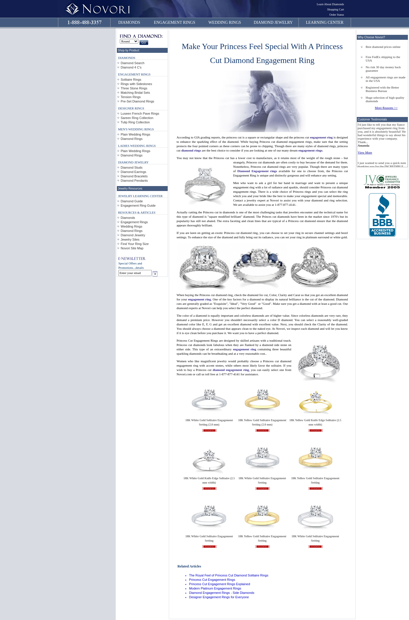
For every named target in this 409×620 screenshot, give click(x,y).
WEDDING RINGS (224, 22)
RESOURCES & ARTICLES (136, 212)
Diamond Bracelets (134, 176)
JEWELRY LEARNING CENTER (140, 196)
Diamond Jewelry (133, 235)
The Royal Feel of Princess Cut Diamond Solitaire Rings (228, 575)
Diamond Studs (131, 167)
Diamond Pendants (134, 180)
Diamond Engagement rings (257, 171)
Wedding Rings (131, 226)
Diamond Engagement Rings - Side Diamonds (221, 592)
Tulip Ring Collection (135, 122)
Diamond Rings (131, 138)
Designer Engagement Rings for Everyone (219, 597)
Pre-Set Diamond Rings (137, 101)
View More (365, 152)
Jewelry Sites (130, 239)
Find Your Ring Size (135, 244)
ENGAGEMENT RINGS (174, 22)
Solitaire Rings (131, 79)
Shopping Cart (335, 9)
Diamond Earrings (133, 172)
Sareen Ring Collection (137, 118)
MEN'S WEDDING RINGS (136, 129)
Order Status (337, 14)
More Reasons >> (386, 107)
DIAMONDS (129, 22)
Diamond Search (132, 63)
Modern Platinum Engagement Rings (215, 588)
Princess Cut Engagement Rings (212, 579)
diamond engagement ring (231, 370)
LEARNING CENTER (325, 22)
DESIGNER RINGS (131, 108)
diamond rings (191, 150)
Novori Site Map (132, 248)
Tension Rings (131, 97)
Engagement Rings (134, 222)
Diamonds (128, 217)
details (139, 267)
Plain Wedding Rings (135, 134)
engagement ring (321, 137)
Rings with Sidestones (136, 84)
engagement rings (310, 150)
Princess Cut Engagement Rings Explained (219, 584)
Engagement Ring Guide (138, 205)
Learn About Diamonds (330, 4)
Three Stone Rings (134, 88)
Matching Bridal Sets (135, 92)
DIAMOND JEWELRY (273, 22)
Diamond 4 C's (131, 67)
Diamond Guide (132, 201)
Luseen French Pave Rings (140, 113)
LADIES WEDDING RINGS (137, 145)
